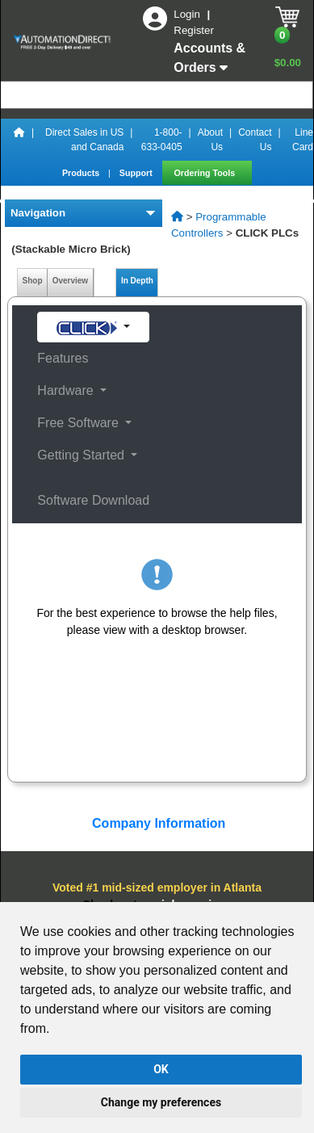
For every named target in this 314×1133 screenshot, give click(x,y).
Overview (70, 280)
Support (137, 173)
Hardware (67, 390)
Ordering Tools (206, 173)
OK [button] (161, 1069)
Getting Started (82, 455)
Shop (32, 280)
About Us (210, 140)
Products (82, 173)
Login (188, 14)
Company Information (157, 823)
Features (62, 358)
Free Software (79, 423)
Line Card (302, 140)
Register (194, 30)
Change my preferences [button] (161, 1102)
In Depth (136, 280)
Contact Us (254, 140)
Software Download (93, 500)
